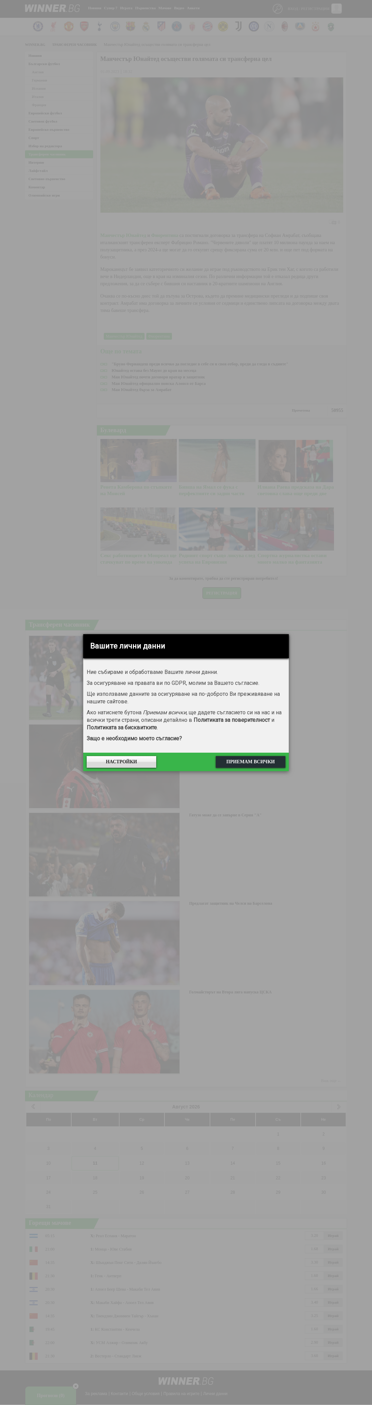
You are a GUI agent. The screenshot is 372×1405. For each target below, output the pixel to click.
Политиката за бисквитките (122, 727)
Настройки (121, 761)
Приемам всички (250, 761)
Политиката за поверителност (232, 720)
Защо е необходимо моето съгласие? (134, 738)
